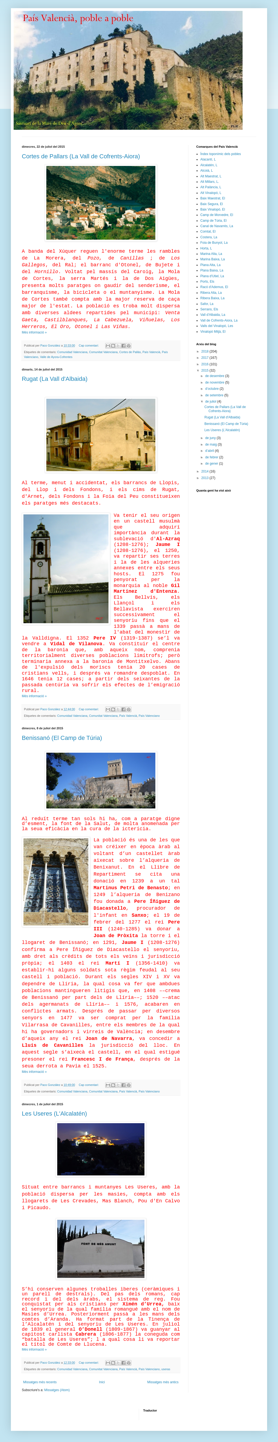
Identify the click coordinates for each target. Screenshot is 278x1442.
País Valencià (151, 352)
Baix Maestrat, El (212, 198)
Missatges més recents (40, 1382)
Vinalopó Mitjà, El (213, 332)
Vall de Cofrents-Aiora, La (219, 320)
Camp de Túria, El (213, 221)
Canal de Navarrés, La (216, 226)
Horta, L (206, 248)
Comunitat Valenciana (103, 352)
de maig (211, 444)
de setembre (214, 395)
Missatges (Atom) (57, 1390)
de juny (211, 438)
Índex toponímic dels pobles (220, 154)
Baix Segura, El (211, 204)
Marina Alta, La (211, 254)
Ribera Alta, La (211, 293)
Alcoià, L (206, 170)
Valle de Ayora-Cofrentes (56, 357)
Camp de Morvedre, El (216, 215)
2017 (205, 358)
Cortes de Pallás (130, 352)
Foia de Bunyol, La (214, 243)
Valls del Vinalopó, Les (216, 326)
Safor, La (206, 304)
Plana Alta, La (210, 265)
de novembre (215, 382)
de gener (212, 463)
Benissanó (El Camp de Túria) (62, 737)
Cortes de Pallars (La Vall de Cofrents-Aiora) (81, 156)
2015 (205, 370)
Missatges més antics (163, 1382)
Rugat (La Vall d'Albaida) (54, 378)
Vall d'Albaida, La (212, 315)
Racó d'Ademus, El (214, 287)
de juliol (211, 401)
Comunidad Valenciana (72, 352)
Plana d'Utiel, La (212, 276)
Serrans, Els (209, 309)
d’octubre (212, 389)
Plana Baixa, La (211, 270)
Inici (102, 1382)
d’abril (210, 451)
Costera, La (208, 237)
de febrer (212, 457)
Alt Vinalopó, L (210, 193)
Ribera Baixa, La (212, 298)
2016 (205, 364)
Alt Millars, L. (209, 182)
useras (165, 1369)
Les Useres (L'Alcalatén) (54, 1113)
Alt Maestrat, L (210, 176)
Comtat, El (208, 231)
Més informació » (34, 332)
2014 (205, 471)
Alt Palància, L (210, 187)
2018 (205, 351)
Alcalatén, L (208, 165)
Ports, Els (207, 281)
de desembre (215, 376)
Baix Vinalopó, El (212, 209)
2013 (205, 478)
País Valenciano (149, 715)
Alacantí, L (208, 159)
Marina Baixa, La (212, 259)
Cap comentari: (89, 345)
